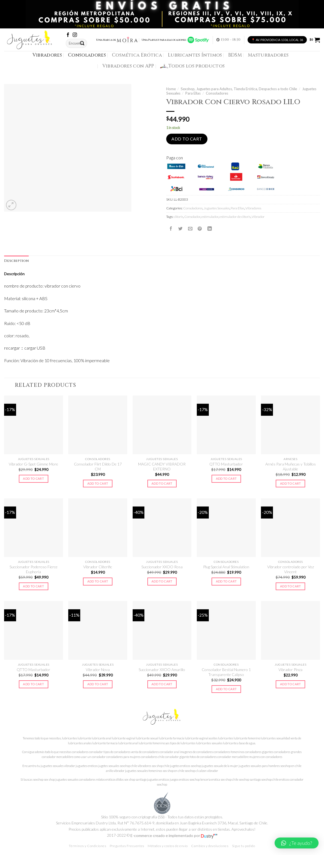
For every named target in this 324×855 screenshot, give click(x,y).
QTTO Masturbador (226, 464)
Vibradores (47, 55)
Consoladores (87, 55)
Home (171, 89)
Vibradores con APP (128, 66)
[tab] (16, 261)
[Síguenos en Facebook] (68, 35)
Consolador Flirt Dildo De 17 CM (98, 466)
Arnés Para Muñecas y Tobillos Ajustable (290, 466)
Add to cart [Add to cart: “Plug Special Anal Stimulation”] (226, 581)
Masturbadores (268, 55)
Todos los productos (192, 66)
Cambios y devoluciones (209, 846)
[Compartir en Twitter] (180, 228)
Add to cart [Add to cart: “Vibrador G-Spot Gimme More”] (33, 478)
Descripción (14, 273)
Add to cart (186, 138)
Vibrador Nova (98, 669)
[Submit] (82, 43)
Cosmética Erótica (137, 55)
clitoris (178, 217)
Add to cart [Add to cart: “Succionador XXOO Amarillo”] (162, 684)
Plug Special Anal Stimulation (226, 566)
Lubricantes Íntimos (195, 55)
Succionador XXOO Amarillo (162, 669)
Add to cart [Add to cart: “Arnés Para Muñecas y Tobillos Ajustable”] (290, 483)
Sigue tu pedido (243, 846)
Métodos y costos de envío (168, 846)
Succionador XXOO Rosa (162, 566)
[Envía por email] (190, 228)
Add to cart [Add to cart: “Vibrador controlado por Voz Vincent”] (290, 586)
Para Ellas (193, 93)
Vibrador (258, 217)
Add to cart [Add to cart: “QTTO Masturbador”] (226, 478)
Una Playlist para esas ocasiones (175, 40)
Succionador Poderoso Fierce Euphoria (34, 569)
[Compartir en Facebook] (171, 228)
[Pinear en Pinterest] (199, 228)
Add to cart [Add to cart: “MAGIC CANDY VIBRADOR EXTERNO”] (162, 483)
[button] (297, 843)
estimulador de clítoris (235, 217)
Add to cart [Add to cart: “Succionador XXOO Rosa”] (162, 581)
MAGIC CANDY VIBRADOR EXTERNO (162, 466)
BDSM (235, 55)
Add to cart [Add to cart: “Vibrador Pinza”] (290, 684)
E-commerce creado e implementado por (173, 835)
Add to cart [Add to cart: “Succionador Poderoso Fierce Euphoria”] (33, 586)
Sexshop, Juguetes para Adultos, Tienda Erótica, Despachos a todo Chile (239, 89)
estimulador (209, 217)
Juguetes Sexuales (217, 208)
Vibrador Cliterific (97, 566)
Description (16, 261)
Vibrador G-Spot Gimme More (33, 464)
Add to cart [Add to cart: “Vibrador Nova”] (97, 684)
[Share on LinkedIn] (209, 228)
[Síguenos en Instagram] (75, 35)
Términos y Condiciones (87, 846)
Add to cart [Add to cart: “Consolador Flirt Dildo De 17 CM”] (97, 483)
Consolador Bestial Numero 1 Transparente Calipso (226, 672)
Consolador (192, 217)
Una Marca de (117, 40)
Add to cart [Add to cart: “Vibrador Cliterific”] (97, 581)
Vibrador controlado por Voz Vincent (290, 569)
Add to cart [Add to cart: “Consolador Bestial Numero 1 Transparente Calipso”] (226, 689)
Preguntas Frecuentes (127, 846)
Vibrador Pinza (290, 669)
